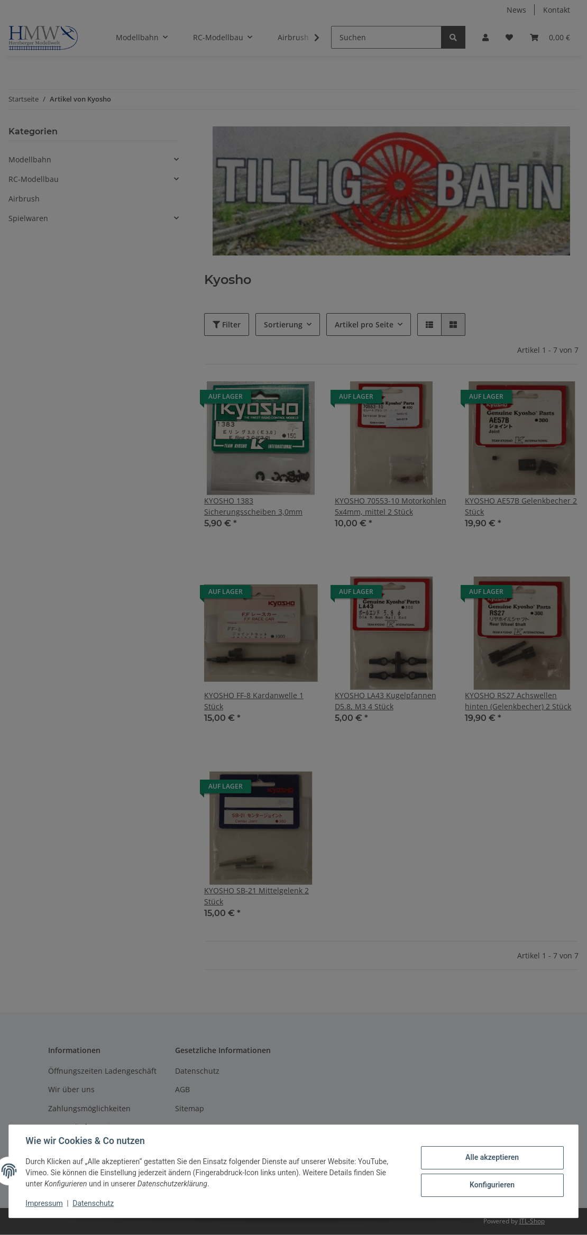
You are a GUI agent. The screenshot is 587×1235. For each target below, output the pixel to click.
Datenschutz (93, 1203)
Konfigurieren (491, 1185)
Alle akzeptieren (491, 1157)
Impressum (44, 1203)
